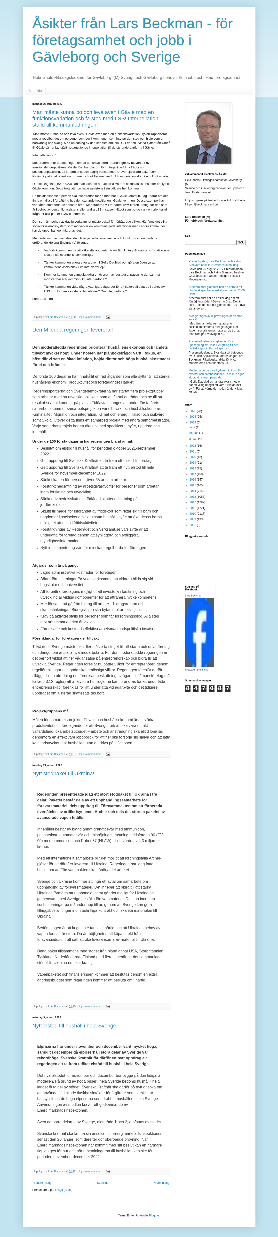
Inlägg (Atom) (63, 1190)
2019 (193, 462)
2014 (193, 491)
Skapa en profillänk (196, 669)
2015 (193, 485)
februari (194, 433)
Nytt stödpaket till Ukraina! (63, 773)
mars (192, 427)
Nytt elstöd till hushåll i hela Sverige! (75, 1026)
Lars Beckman (193, 595)
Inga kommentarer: (90, 317)
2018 (193, 468)
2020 (193, 457)
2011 (193, 508)
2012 (193, 502)
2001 (193, 525)
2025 (193, 416)
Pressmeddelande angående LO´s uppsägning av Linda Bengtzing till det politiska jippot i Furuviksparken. (213, 345)
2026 (193, 411)
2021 (193, 451)
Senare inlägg (43, 1182)
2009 (193, 519)
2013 (193, 496)
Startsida (35, 91)
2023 (193, 422)
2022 (193, 445)
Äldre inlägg (161, 1182)
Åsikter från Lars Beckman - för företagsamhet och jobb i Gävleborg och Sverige (132, 40)
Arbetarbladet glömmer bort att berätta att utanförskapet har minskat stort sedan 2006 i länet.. (217, 290)
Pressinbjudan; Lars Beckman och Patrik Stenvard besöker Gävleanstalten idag (215, 263)
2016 (193, 479)
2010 (193, 513)
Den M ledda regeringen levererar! (73, 330)
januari (193, 438)
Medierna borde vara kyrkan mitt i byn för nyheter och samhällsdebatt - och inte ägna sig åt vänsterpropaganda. (216, 374)
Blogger (154, 1215)
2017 (193, 474)
